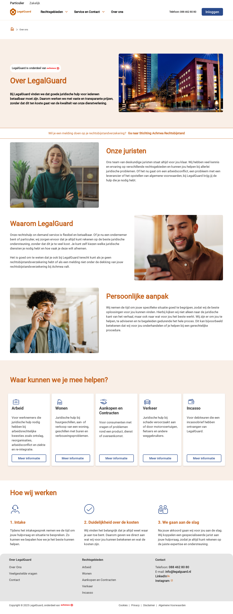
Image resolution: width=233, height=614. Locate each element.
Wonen (87, 573)
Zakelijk (34, 3)
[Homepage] (12, 30)
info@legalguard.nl (178, 571)
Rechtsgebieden (55, 12)
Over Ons (15, 567)
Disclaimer (149, 605)
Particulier (17, 3)
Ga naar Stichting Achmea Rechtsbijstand (156, 133)
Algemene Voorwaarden (172, 605)
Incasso (87, 592)
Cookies (123, 605)
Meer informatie (29, 458)
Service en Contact (90, 12)
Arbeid (86, 567)
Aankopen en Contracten (99, 580)
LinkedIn (162, 576)
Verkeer (87, 586)
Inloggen (212, 12)
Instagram (164, 581)
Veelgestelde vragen (23, 573)
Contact (14, 580)
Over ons (117, 12)
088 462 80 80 (179, 567)
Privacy (135, 605)
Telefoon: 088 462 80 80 (182, 11)
